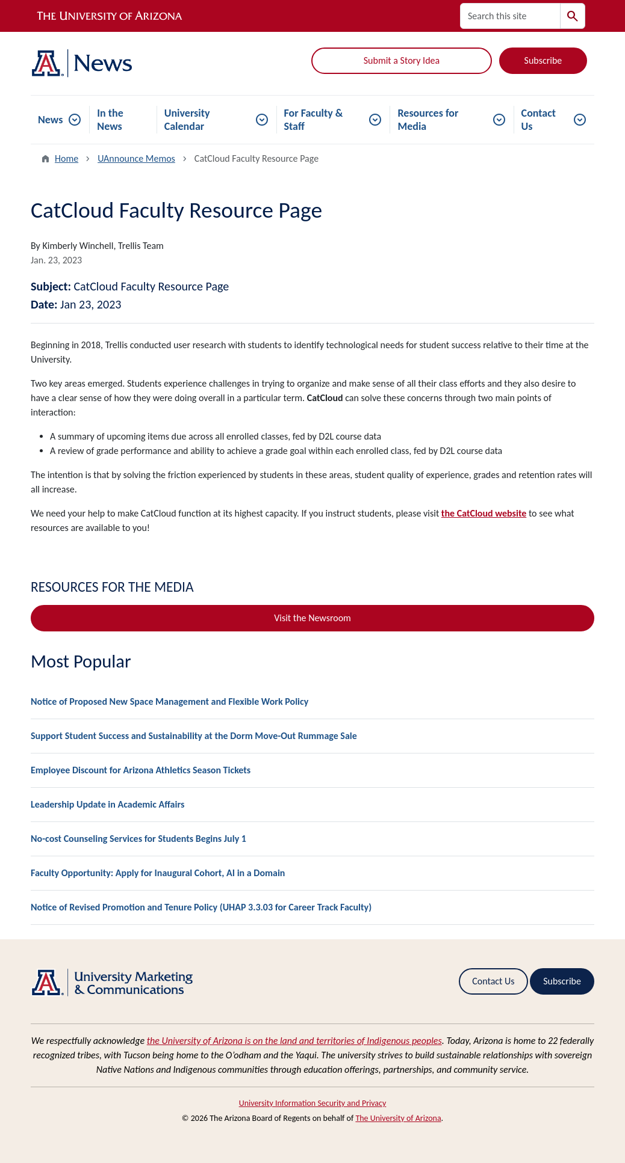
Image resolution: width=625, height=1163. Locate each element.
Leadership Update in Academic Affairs (107, 804)
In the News (110, 119)
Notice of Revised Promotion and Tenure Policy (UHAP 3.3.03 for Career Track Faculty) (201, 907)
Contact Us (538, 119)
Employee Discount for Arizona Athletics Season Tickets (140, 770)
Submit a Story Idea (402, 60)
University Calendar (187, 119)
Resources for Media (427, 119)
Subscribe (543, 60)
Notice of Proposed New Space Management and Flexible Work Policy (169, 701)
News (50, 119)
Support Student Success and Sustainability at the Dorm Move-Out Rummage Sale (194, 735)
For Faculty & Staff (313, 119)
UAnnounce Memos (136, 158)
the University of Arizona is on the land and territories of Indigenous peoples (294, 1040)
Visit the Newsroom (312, 618)
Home (66, 158)
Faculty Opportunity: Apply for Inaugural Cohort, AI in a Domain (158, 873)
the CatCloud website (483, 513)
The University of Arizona (398, 1118)
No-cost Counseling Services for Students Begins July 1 (138, 838)
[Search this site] (510, 16)
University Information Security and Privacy (313, 1103)
